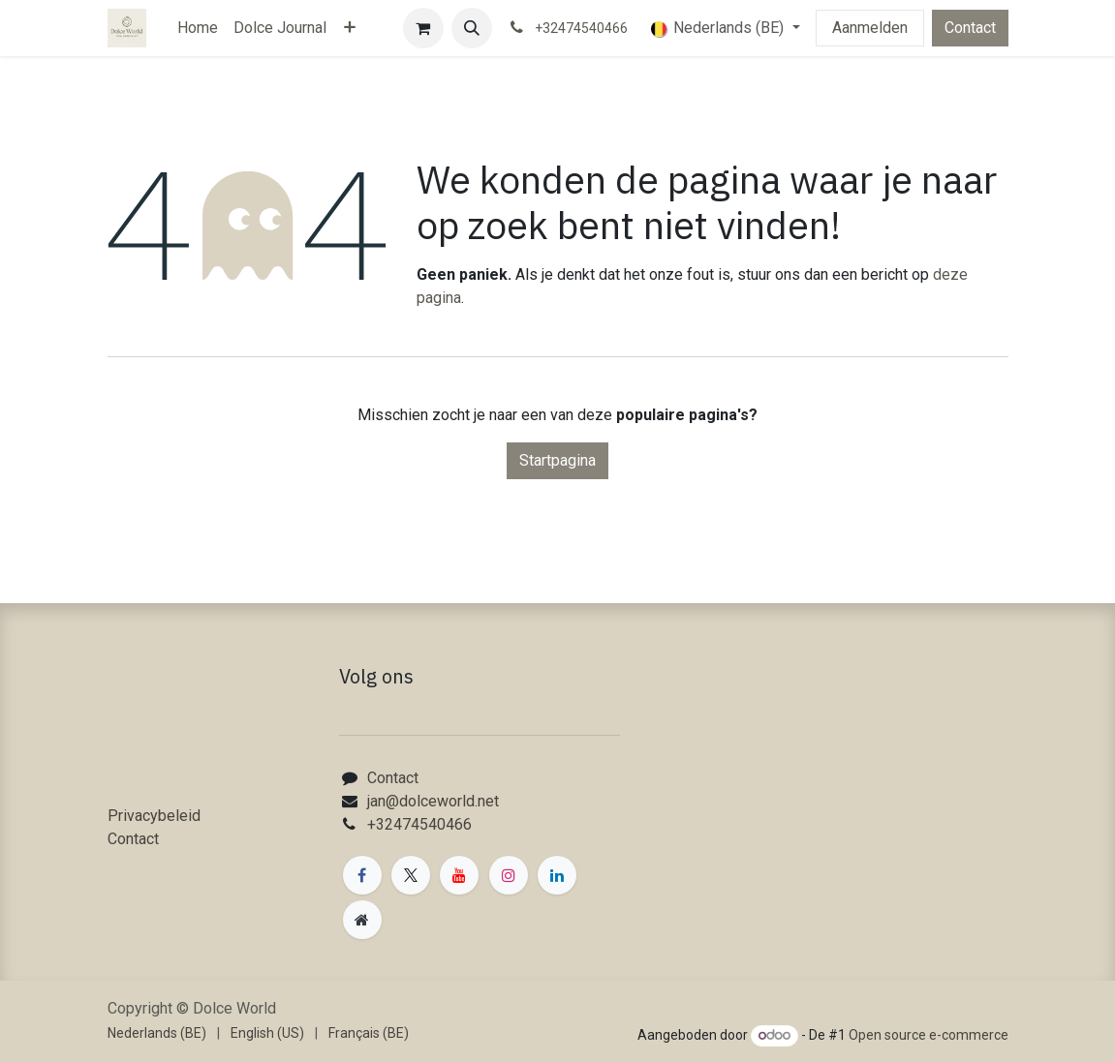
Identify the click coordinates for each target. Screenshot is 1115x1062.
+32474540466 (419, 824)
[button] (471, 28)
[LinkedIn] (557, 875)
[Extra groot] (362, 919)
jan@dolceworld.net (433, 801)
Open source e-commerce (928, 1035)
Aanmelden (870, 27)
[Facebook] (362, 875)
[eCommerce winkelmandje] (423, 28)
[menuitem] (198, 28)
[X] (410, 875)
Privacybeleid (154, 815)
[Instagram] (508, 875)
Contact (970, 27)
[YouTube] (459, 875)
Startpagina (557, 460)
